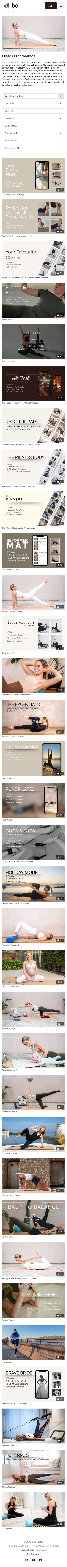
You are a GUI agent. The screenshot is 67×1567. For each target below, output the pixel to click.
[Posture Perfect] (33, 1320)
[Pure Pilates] (33, 819)
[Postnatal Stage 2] (33, 1070)
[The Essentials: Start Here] (33, 736)
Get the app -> (34, 1554)
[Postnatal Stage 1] (33, 1028)
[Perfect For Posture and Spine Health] (33, 236)
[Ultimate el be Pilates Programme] (33, 694)
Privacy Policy (37, 1546)
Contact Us (42, 1550)
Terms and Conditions (17, 1546)
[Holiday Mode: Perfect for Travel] (33, 903)
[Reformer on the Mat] (33, 569)
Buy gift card (53, 1546)
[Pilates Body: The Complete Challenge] (33, 486)
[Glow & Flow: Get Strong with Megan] (33, 861)
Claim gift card (27, 1550)
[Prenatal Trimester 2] (33, 945)
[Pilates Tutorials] (33, 1487)
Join (50, 5)
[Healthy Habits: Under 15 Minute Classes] (33, 1278)
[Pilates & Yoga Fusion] (33, 1195)
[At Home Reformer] (33, 1445)
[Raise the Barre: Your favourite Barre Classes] (33, 444)
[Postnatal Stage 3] (33, 1111)
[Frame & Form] (33, 319)
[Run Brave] (33, 1362)
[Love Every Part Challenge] (33, 194)
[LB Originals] (33, 1528)
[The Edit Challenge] (33, 361)
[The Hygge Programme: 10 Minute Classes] (33, 403)
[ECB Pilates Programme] (33, 611)
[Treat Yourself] (33, 653)
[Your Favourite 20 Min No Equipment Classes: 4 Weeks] (33, 277)
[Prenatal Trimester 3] (33, 986)
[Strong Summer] (33, 778)
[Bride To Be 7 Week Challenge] (33, 1403)
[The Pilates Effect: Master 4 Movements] (33, 528)
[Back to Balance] (33, 1236)
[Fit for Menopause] (33, 1153)
